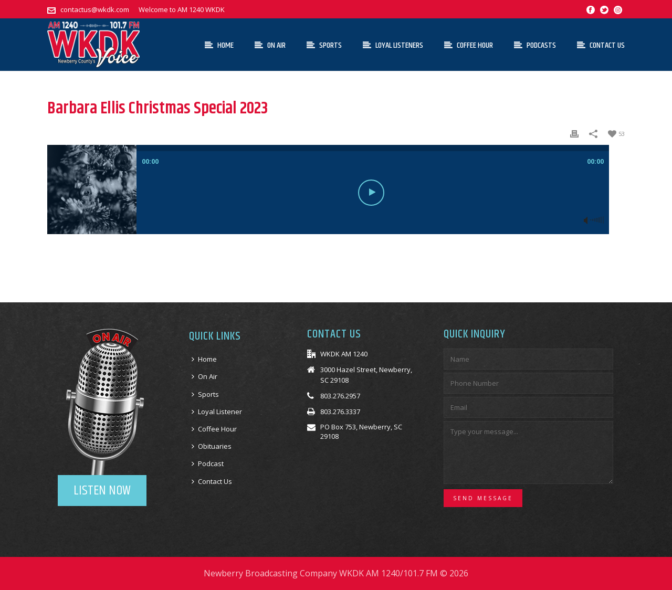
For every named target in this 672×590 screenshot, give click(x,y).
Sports (324, 45)
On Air (270, 45)
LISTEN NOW (102, 490)
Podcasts (535, 45)
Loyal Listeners (393, 45)
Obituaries (212, 446)
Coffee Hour (468, 45)
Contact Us (601, 45)
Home (219, 45)
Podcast (208, 463)
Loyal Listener (217, 411)
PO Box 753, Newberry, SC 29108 (361, 431)
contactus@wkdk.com (94, 9)
